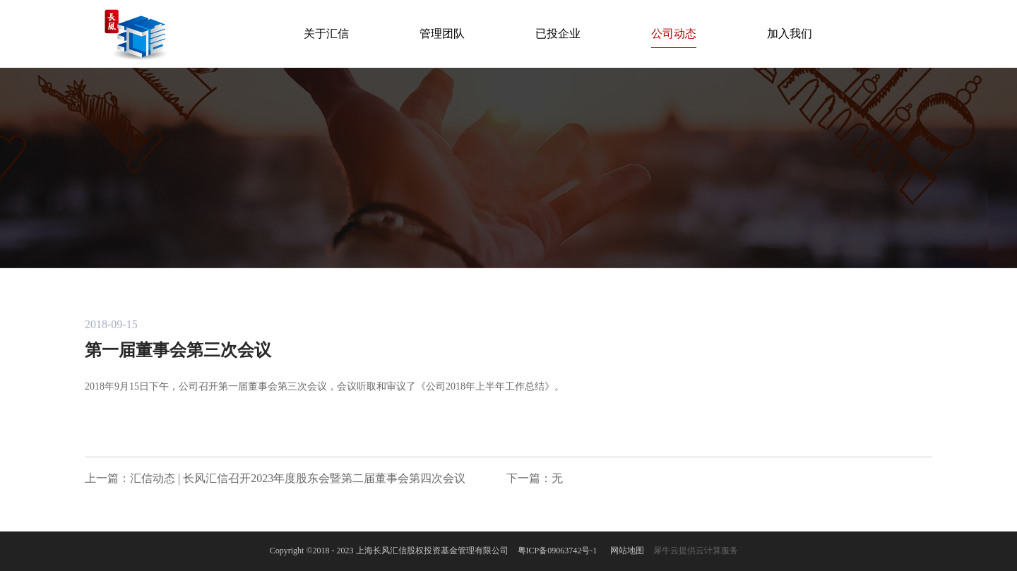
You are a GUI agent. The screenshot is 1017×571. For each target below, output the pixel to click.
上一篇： (275, 478)
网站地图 (625, 550)
